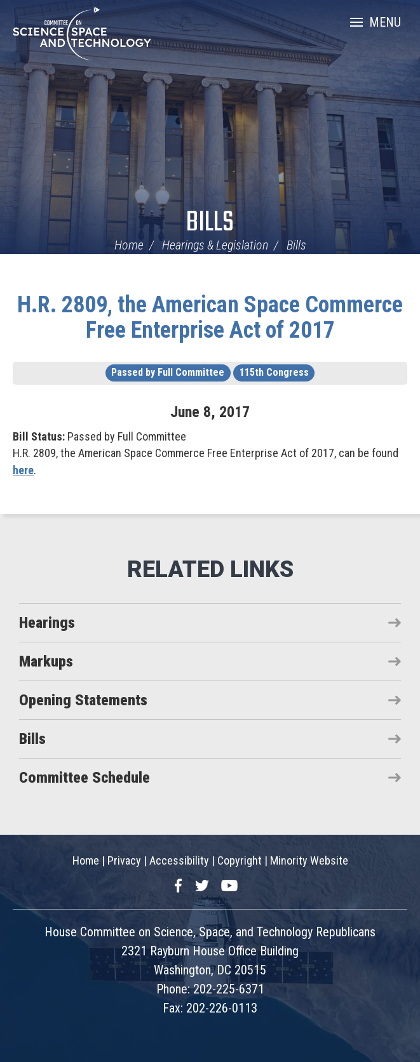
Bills (210, 223)
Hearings (47, 623)
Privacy (124, 860)
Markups (46, 661)
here (23, 470)
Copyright (239, 860)
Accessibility (179, 860)
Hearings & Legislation (215, 245)
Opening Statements (83, 700)
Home (129, 245)
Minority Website (309, 860)
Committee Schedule (84, 778)
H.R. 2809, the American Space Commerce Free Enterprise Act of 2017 (210, 317)
